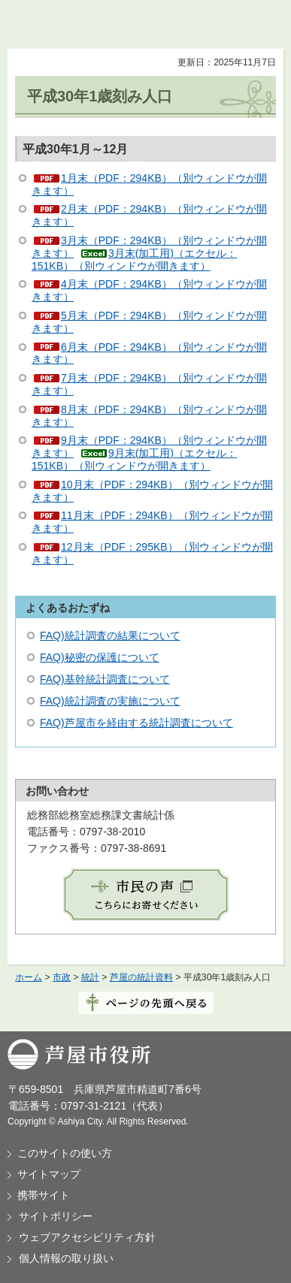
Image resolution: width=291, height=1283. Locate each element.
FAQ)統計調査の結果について (110, 635)
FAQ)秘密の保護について (99, 657)
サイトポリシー (55, 1216)
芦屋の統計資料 (141, 977)
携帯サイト (43, 1195)
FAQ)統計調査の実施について (110, 701)
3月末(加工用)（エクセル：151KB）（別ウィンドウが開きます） (134, 259)
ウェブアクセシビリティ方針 (87, 1237)
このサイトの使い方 (64, 1153)
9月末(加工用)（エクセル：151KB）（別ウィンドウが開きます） (134, 459)
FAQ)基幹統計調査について (105, 679)
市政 (62, 977)
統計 (90, 977)
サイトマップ (48, 1174)
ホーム (28, 977)
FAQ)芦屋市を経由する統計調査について (136, 723)
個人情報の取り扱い (66, 1258)
